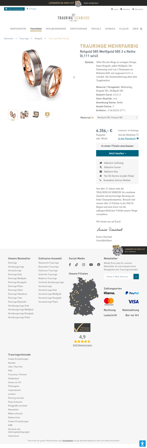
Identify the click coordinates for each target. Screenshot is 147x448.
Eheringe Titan (15, 302)
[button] (142, 443)
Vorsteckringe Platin (48, 305)
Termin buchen (14, 9)
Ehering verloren (16, 402)
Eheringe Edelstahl (17, 305)
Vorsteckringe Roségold (50, 302)
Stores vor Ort (14, 386)
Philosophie (13, 390)
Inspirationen (14, 394)
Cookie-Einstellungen (18, 425)
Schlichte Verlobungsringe (51, 286)
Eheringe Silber (15, 294)
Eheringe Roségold (17, 286)
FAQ (10, 374)
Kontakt (11, 367)
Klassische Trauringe (49, 266)
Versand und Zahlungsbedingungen (19, 434)
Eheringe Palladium (17, 298)
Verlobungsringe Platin (19, 321)
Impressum (13, 440)
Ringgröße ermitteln (17, 409)
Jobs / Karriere (15, 370)
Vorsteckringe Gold (48, 294)
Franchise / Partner (17, 378)
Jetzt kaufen (116, 153)
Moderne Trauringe (48, 282)
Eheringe (12, 266)
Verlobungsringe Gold (18, 309)
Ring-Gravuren (15, 406)
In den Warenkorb (128, 138)
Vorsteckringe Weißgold (50, 298)
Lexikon (12, 398)
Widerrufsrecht (15, 417)
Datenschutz (14, 421)
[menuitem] (18, 29)
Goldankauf (13, 382)
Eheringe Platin (15, 290)
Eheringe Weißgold (17, 282)
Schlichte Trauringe (48, 278)
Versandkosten (67, 445)
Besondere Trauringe (49, 270)
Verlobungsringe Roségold (20, 317)
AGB (10, 429)
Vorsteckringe (14, 274)
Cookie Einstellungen (18, 363)
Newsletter (13, 413)
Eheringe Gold (15, 278)
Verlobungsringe (16, 270)
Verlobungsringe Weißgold (20, 313)
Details (89, 62)
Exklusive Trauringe (48, 274)
